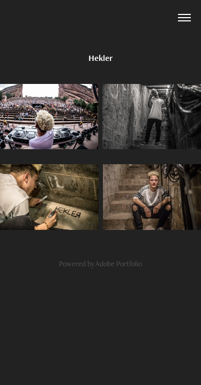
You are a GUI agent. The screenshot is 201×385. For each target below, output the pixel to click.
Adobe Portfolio (118, 263)
